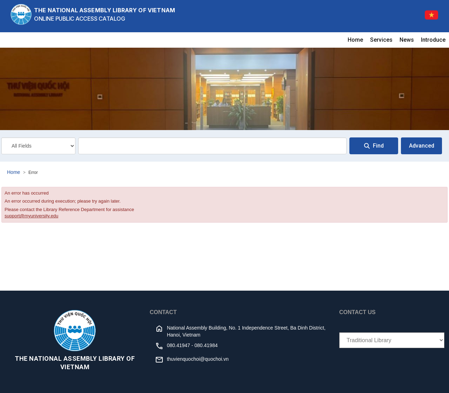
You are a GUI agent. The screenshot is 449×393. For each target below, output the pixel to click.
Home (355, 39)
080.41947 (178, 345)
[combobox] (212, 145)
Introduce (433, 39)
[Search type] (38, 145)
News (407, 39)
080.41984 (205, 345)
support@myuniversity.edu (31, 215)
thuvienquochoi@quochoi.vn (198, 359)
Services (381, 39)
